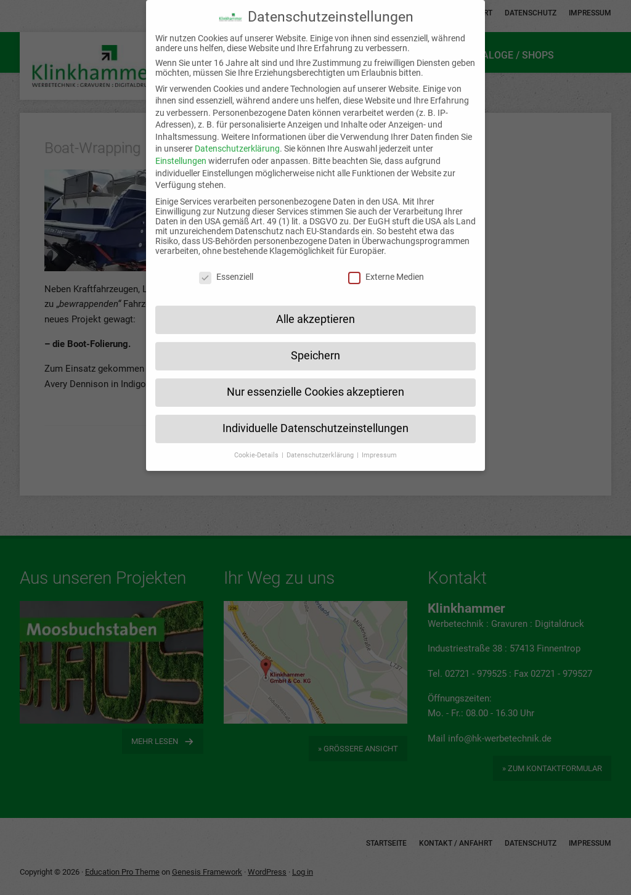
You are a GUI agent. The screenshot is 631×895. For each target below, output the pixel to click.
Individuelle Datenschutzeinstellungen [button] (315, 412)
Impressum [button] (379, 439)
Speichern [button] (315, 339)
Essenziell (226, 261)
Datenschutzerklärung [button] (321, 439)
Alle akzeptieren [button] (315, 303)
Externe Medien (386, 261)
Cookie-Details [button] (257, 439)
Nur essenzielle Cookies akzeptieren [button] (315, 376)
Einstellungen (180, 145)
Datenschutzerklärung (237, 132)
